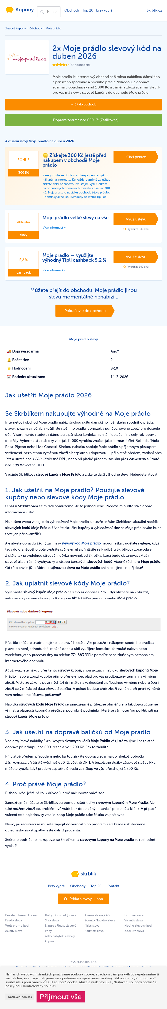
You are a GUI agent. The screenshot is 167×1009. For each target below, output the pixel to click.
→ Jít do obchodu (83, 104)
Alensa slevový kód (98, 922)
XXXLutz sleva (134, 937)
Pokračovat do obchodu (85, 316)
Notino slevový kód (138, 932)
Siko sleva (52, 927)
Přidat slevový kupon (83, 906)
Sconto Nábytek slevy (100, 927)
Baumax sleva (94, 937)
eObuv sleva (13, 937)
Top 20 (87, 10)
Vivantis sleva (133, 927)
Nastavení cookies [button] (20, 997)
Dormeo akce (134, 922)
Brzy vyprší (104, 10)
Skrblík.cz (154, 10)
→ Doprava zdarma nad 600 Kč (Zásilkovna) (84, 120)
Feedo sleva (13, 927)
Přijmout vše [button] (61, 997)
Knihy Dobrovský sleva (60, 922)
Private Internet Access (21, 922)
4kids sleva (92, 932)
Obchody (71, 10)
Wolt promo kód (16, 932)
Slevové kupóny (15, 28)
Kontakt (113, 893)
